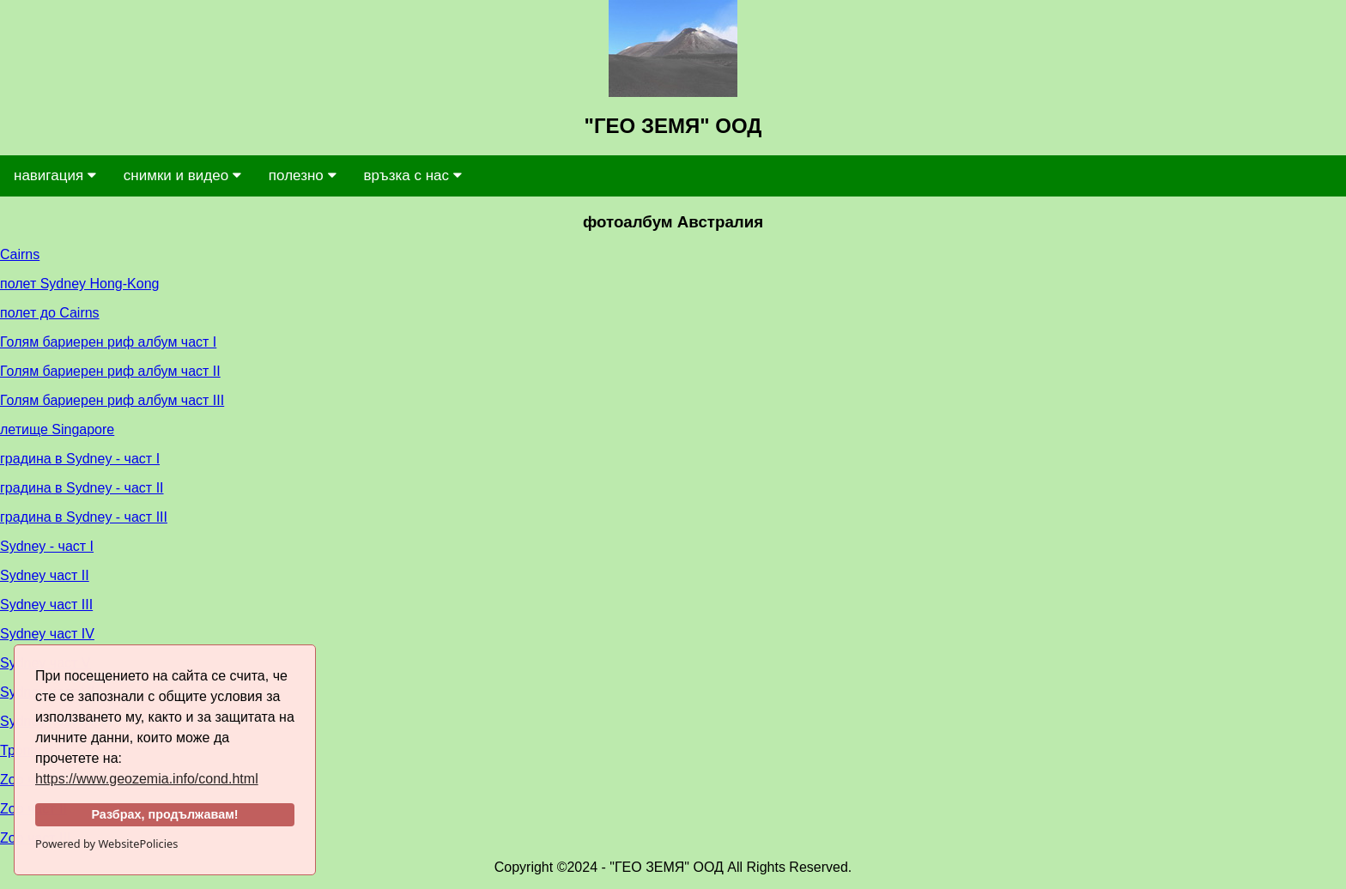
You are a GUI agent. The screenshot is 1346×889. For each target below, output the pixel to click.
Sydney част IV (47, 633)
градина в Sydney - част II (82, 488)
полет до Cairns (50, 312)
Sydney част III (46, 604)
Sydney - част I (47, 546)
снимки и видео (182, 175)
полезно (302, 175)
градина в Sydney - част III (83, 517)
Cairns (19, 254)
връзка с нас (413, 175)
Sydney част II (44, 575)
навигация (55, 175)
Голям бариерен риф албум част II (110, 371)
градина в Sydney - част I (80, 458)
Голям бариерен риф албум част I (108, 342)
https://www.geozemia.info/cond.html (146, 778)
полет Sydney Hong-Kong (79, 283)
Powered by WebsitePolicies (106, 843)
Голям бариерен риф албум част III (112, 400)
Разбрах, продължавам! (164, 814)
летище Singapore (57, 429)
